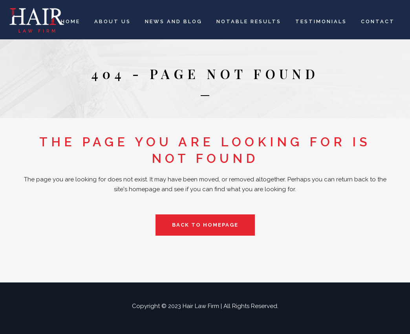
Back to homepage (205, 225)
